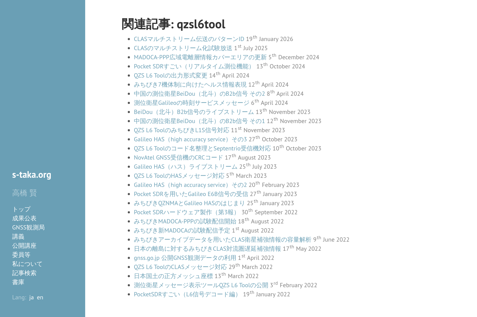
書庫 (18, 282)
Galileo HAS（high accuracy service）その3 (190, 139)
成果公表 (24, 218)
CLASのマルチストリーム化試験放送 (183, 48)
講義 (18, 236)
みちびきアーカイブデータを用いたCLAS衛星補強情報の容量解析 (223, 239)
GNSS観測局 (28, 227)
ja (31, 297)
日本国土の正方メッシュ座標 (173, 276)
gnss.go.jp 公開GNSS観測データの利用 (185, 258)
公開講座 (24, 246)
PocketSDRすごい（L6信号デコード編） (187, 294)
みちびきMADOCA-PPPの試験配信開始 (185, 221)
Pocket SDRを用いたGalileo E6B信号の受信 (191, 194)
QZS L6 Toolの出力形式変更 (170, 75)
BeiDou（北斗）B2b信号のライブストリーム (194, 112)
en (40, 297)
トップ (21, 209)
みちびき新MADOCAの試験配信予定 (182, 230)
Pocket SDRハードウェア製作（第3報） (187, 212)
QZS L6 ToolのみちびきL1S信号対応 (181, 130)
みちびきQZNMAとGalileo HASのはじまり (189, 203)
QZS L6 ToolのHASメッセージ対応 (179, 176)
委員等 (21, 255)
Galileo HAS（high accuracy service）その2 (190, 185)
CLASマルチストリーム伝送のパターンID (189, 39)
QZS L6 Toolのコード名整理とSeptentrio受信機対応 (202, 148)
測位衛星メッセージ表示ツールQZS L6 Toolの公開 (201, 285)
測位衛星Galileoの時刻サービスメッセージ (191, 103)
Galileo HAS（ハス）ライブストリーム (186, 167)
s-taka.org (31, 174)
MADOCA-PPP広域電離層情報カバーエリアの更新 (200, 57)
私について (27, 264)
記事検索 (24, 273)
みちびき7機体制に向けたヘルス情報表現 (190, 84)
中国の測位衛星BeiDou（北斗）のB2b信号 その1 (199, 121)
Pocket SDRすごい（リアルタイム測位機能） (194, 66)
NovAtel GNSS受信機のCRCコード (178, 157)
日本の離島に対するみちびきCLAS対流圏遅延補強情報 (207, 249)
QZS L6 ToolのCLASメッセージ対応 (180, 267)
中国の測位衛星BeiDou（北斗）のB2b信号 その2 (199, 94)
